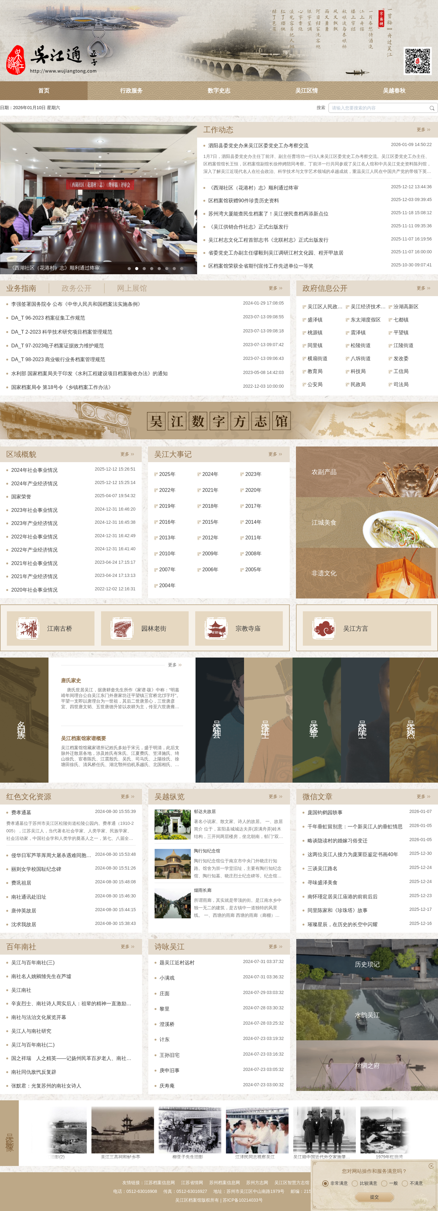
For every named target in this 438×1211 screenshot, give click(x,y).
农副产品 (324, 471)
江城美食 (324, 522)
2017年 (253, 506)
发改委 (401, 358)
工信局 (401, 371)
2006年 (210, 569)
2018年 (210, 506)
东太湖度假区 (366, 319)
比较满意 (364, 1183)
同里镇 (315, 345)
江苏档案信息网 (159, 1182)
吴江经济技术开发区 (370, 306)
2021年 (210, 490)
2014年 (253, 522)
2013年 (167, 537)
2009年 (210, 553)
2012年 (210, 537)
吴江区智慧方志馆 (291, 1182)
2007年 (167, 569)
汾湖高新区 (406, 306)
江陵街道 (404, 345)
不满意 (412, 1183)
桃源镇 (315, 332)
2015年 (210, 522)
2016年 (167, 522)
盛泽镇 (315, 319)
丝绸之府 (367, 1065)
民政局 (358, 384)
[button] (129, 268)
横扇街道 (318, 358)
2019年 (167, 506)
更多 (421, 129)
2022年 (167, 490)
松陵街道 (361, 345)
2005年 (253, 569)
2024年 (210, 474)
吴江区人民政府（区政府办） (327, 306)
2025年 (167, 474)
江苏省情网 (192, 1182)
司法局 (401, 384)
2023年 (253, 474)
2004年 (167, 585)
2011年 (253, 537)
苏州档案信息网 (224, 1182)
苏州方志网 (257, 1182)
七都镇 (401, 319)
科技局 (358, 371)
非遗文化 (324, 573)
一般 (389, 1183)
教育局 (315, 371)
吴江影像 (9, 1133)
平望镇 (401, 332)
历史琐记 (367, 964)
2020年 (253, 490)
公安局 (315, 384)
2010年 (167, 553)
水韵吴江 (367, 1015)
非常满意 (335, 1183)
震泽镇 (358, 332)
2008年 (253, 553)
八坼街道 (361, 358)
